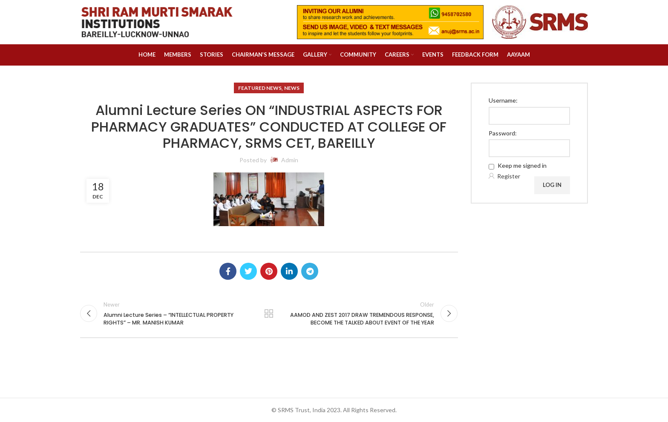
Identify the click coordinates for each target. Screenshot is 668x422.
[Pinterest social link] (268, 271)
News (291, 88)
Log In (552, 184)
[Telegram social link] (309, 271)
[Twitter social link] (248, 271)
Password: (503, 133)
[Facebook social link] (227, 271)
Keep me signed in (522, 165)
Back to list (269, 313)
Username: (503, 100)
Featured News (260, 88)
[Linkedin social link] (289, 271)
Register (508, 176)
